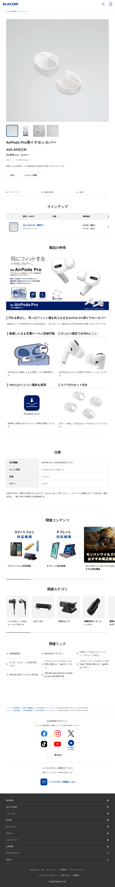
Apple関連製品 (27, 710)
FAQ (12, 175)
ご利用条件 (63, 870)
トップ (8, 708)
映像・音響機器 (28, 708)
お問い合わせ (65, 875)
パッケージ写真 (30, 175)
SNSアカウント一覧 (37, 870)
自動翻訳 (76, 875)
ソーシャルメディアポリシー (48, 875)
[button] (57, 813)
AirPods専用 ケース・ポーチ (17, 11)
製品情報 (17, 708)
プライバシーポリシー (77, 870)
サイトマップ (51, 870)
